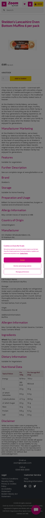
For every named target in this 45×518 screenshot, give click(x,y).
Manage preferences (22, 272)
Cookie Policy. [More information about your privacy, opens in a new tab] (24, 253)
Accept (22, 260)
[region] (22, 259)
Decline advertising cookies (22, 266)
